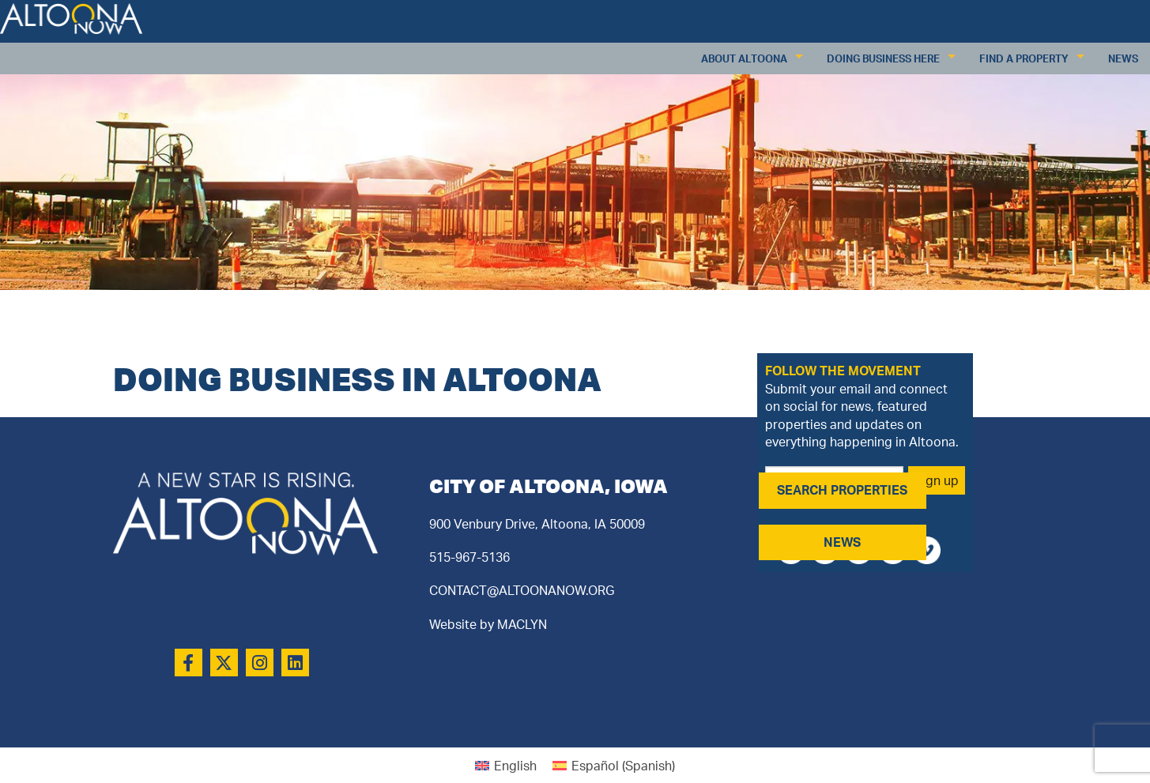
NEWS (842, 542)
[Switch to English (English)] (506, 765)
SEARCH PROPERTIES (842, 490)
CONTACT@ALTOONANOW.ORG (521, 590)
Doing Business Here (883, 58)
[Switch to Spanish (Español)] (614, 765)
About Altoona (744, 58)
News (1123, 58)
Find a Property (1024, 58)
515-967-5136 (469, 557)
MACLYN (522, 624)
